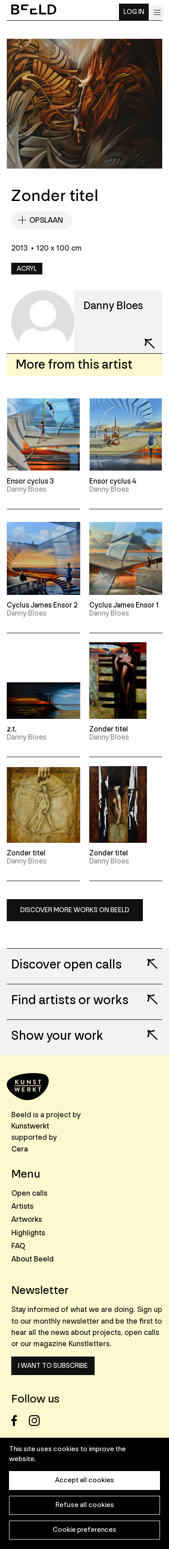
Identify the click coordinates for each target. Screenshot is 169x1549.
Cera (19, 1149)
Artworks (26, 1219)
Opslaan (46, 220)
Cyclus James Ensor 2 (42, 605)
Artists (22, 1206)
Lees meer (146, 957)
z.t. (12, 729)
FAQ (18, 1246)
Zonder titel (108, 729)
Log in (133, 12)
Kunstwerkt (30, 1126)
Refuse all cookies (84, 1505)
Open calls (29, 1193)
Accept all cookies (84, 1480)
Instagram (37, 1421)
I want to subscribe (53, 1366)
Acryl (27, 269)
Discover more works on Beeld (74, 910)
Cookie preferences (84, 1530)
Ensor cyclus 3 (30, 481)
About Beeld (32, 1259)
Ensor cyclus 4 (113, 481)
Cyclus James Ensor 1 (124, 605)
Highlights (28, 1233)
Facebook (19, 1421)
